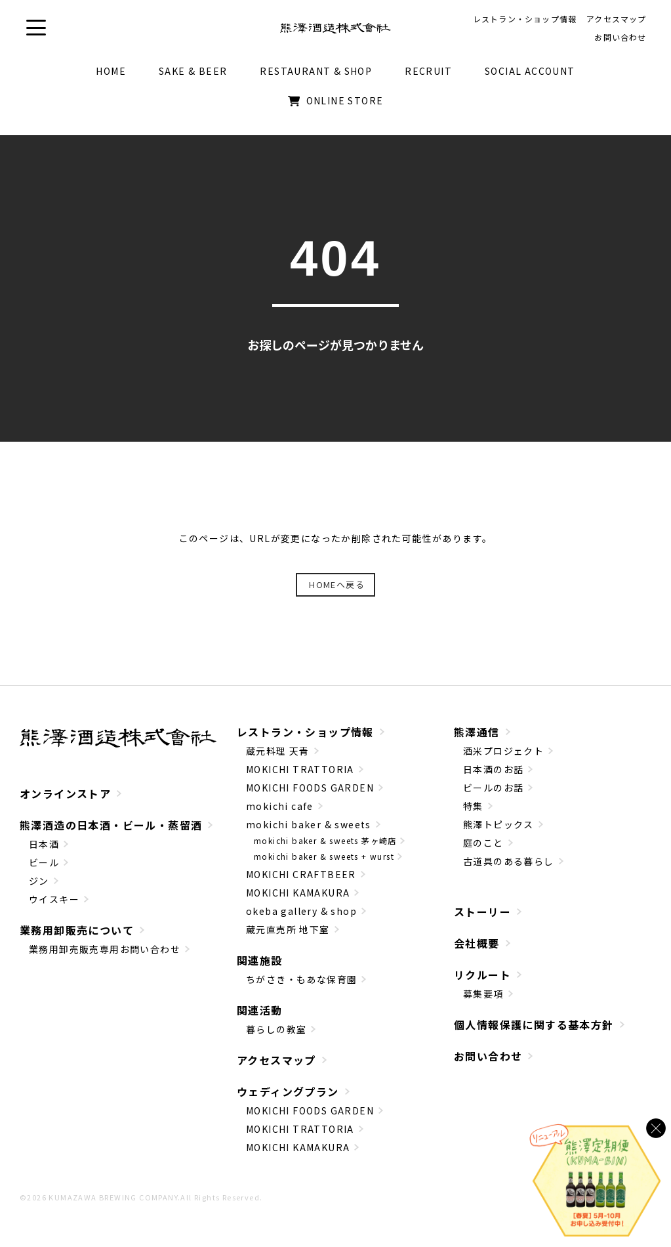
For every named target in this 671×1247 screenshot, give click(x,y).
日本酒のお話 (493, 775)
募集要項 (483, 1000)
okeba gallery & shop (301, 917)
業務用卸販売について (77, 936)
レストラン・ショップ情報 (305, 738)
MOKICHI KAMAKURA (298, 899)
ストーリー (482, 918)
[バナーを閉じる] (656, 1128)
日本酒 (44, 849)
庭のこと (483, 849)
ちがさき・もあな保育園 (301, 985)
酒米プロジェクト (503, 757)
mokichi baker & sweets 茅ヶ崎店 (325, 847)
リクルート (482, 981)
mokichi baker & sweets (308, 830)
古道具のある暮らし (508, 867)
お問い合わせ (488, 1062)
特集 (473, 812)
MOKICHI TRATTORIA (300, 775)
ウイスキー (54, 905)
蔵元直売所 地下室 (288, 935)
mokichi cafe (280, 812)
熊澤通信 (477, 738)
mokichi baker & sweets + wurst (324, 862)
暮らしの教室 (276, 1035)
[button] (36, 31)
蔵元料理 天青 (278, 757)
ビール (44, 868)
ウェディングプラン (288, 1098)
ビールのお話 (493, 794)
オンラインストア (65, 799)
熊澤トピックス (498, 830)
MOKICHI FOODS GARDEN (310, 794)
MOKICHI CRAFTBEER (301, 880)
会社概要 (477, 950)
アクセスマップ (276, 1066)
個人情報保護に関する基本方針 (534, 1031)
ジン (39, 886)
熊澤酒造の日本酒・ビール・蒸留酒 (111, 831)
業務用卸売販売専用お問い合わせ (104, 955)
